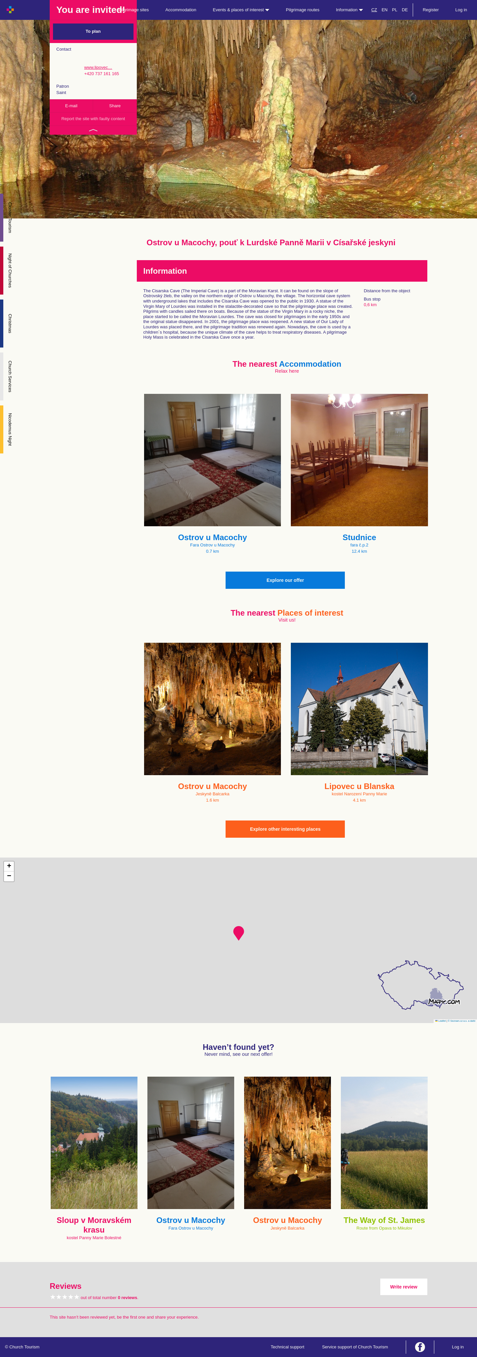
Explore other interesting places (285, 829)
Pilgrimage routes (302, 9)
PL (395, 9)
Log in (461, 9)
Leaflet (440, 1020)
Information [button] (349, 9)
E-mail (71, 105)
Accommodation (180, 9)
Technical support (287, 1346)
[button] (238, 933)
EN (385, 9)
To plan (93, 31)
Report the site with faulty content (93, 118)
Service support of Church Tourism (355, 1346)
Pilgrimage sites (134, 9)
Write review (403, 1286)
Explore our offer (285, 580)
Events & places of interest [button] (241, 9)
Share (115, 105)
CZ (374, 9)
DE (405, 9)
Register (431, 9)
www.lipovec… (98, 67)
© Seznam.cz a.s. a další (461, 1020)
